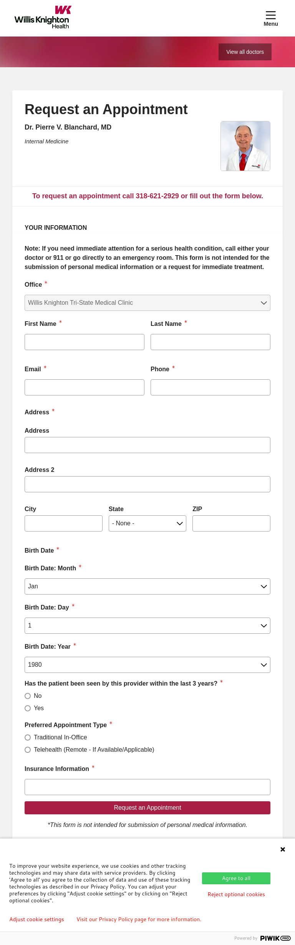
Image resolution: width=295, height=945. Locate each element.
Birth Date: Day (47, 607)
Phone (160, 369)
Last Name (166, 324)
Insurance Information (57, 769)
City (30, 509)
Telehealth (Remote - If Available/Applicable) (94, 749)
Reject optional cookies (236, 894)
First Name (40, 324)
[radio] (28, 696)
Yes (39, 708)
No (37, 696)
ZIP (197, 509)
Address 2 (39, 470)
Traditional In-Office (60, 737)
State (116, 509)
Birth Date (39, 550)
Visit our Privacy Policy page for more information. (139, 919)
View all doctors (245, 52)
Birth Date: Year (48, 646)
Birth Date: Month (50, 568)
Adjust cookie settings (36, 919)
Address (37, 430)
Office (33, 284)
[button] (272, 18)
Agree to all (236, 878)
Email (33, 369)
